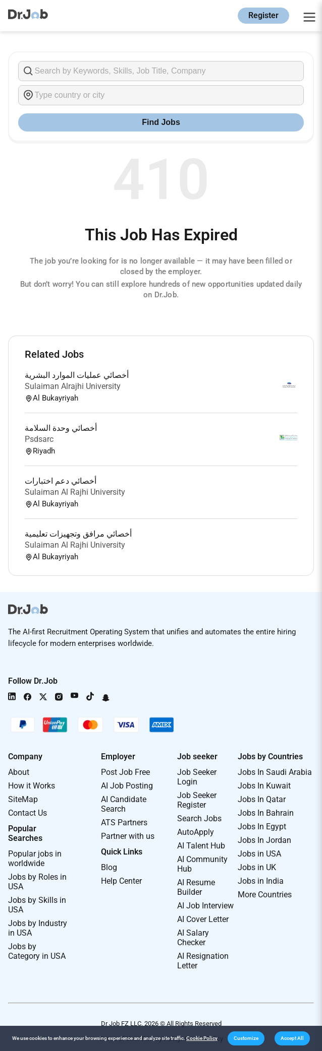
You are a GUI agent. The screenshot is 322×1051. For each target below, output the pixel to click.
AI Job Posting (127, 786)
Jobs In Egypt (262, 826)
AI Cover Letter (203, 919)
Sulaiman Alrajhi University (73, 386)
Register (263, 15)
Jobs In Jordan (264, 840)
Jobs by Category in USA (37, 951)
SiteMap (23, 799)
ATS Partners (124, 822)
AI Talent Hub (201, 845)
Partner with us (127, 836)
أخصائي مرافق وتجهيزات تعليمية (78, 534)
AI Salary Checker (193, 937)
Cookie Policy (202, 1038)
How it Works (31, 786)
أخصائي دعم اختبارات (60, 481)
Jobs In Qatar (262, 799)
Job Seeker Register (197, 800)
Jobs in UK (257, 867)
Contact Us (27, 813)
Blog (109, 867)
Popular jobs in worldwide (35, 858)
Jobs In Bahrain (266, 813)
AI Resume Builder (196, 887)
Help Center (121, 881)
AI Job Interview (205, 905)
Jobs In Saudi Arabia (275, 772)
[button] (246, 1038)
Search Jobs (199, 818)
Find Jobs (161, 122)
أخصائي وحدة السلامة (61, 428)
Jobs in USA (259, 854)
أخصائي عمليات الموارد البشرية (77, 375)
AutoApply (195, 832)
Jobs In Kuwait (264, 786)
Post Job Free (125, 772)
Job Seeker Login (197, 776)
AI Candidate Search (123, 804)
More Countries (265, 894)
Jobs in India (261, 881)
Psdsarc (39, 439)
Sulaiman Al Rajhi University (75, 492)
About (18, 772)
